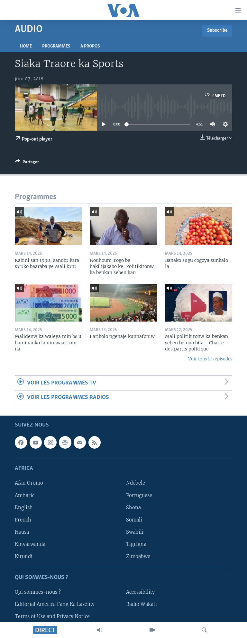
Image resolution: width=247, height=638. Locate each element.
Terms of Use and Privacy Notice (52, 616)
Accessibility (140, 592)
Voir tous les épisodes (210, 359)
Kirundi (23, 556)
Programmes (56, 46)
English (24, 507)
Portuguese (139, 495)
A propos (90, 46)
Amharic (24, 495)
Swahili (134, 532)
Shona (133, 507)
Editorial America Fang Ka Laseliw (54, 604)
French (23, 519)
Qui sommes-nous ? (38, 592)
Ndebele (135, 483)
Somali (134, 519)
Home (26, 46)
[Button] (27, 163)
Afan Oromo (29, 483)
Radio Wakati (141, 604)
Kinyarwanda (30, 544)
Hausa (22, 532)
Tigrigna (136, 544)
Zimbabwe (138, 556)
